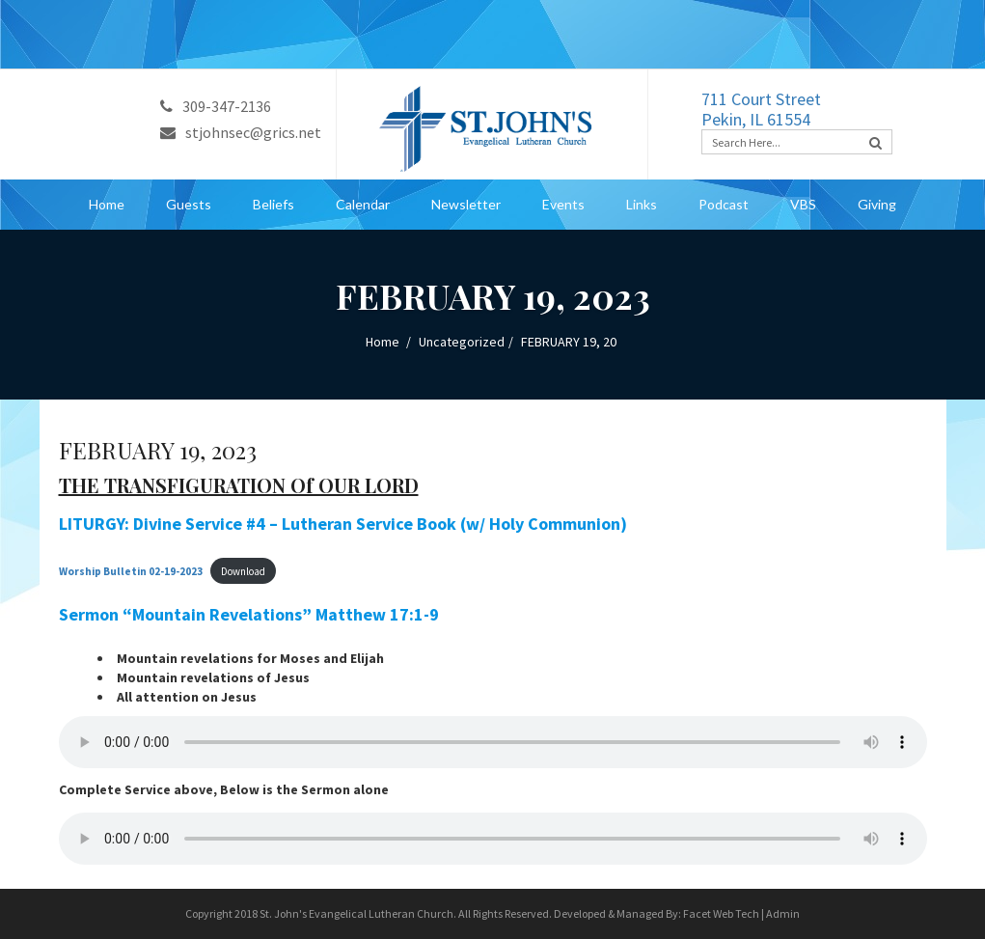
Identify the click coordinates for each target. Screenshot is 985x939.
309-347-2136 (215, 106)
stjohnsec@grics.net (240, 132)
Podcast (723, 204)
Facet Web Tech (721, 913)
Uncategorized (462, 341)
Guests (188, 204)
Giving (877, 204)
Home (106, 204)
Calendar (363, 204)
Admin (783, 913)
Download (243, 571)
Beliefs (273, 204)
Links (641, 204)
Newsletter (466, 204)
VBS (803, 204)
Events (563, 204)
